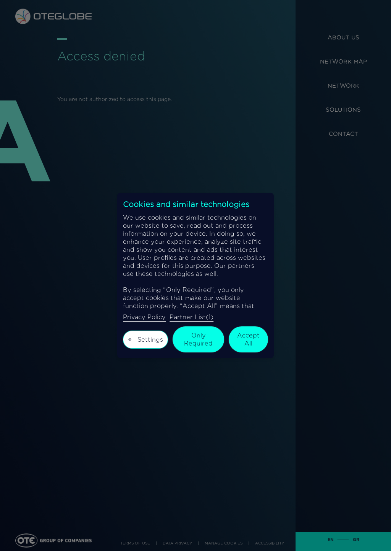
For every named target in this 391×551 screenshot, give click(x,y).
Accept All (248, 339)
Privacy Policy (144, 316)
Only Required (198, 339)
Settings (145, 339)
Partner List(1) (191, 316)
